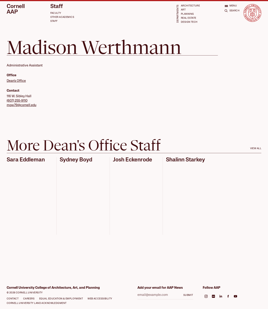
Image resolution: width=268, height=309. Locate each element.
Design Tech (189, 22)
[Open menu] (231, 6)
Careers (29, 299)
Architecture (190, 6)
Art (183, 10)
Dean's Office (16, 81)
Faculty (55, 13)
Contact (12, 299)
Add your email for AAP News (160, 288)
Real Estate (188, 18)
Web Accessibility (100, 299)
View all (255, 148)
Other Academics (62, 17)
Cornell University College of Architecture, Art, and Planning (53, 288)
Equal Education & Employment (61, 299)
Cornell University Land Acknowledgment (36, 303)
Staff (56, 6)
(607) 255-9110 (17, 101)
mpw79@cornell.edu (21, 105)
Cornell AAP (16, 9)
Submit (188, 295)
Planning (187, 14)
